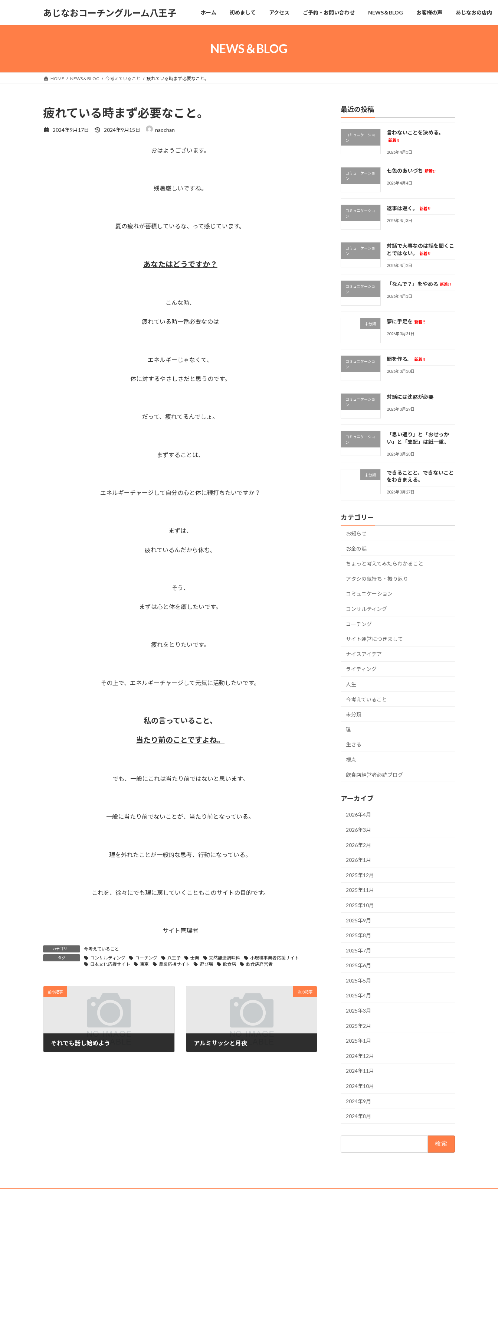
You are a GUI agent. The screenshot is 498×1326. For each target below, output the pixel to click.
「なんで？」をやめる (419, 284)
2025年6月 (358, 965)
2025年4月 (358, 996)
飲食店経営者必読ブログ (374, 775)
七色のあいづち (411, 170)
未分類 (353, 714)
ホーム (195, 1225)
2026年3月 (358, 830)
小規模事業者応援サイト (274, 958)
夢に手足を (406, 321)
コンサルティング (107, 958)
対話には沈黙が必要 (410, 397)
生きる (353, 745)
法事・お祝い (202, 1315)
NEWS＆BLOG (203, 1276)
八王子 (174, 958)
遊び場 (206, 964)
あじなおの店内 (204, 1302)
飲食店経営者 (259, 964)
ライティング (361, 669)
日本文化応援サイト (110, 964)
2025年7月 (358, 950)
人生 (351, 684)
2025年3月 (358, 1010)
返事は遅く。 (408, 208)
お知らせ (356, 533)
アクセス (197, 1250)
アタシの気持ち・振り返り (377, 579)
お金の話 (356, 548)
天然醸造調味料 (224, 958)
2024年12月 (360, 1056)
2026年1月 (358, 860)
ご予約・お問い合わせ (211, 1263)
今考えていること (101, 949)
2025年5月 (358, 980)
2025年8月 (358, 935)
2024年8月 (358, 1116)
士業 (194, 958)
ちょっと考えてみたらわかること (384, 563)
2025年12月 (360, 875)
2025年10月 (360, 905)
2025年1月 (358, 1040)
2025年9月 (358, 920)
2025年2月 (358, 1026)
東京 (144, 964)
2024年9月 (358, 1101)
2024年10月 (360, 1086)
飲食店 (229, 964)
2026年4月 (358, 815)
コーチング (146, 958)
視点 (351, 759)
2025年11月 (360, 890)
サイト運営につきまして (374, 639)
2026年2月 (358, 845)
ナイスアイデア (364, 654)
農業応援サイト (174, 964)
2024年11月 (360, 1071)
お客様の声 (200, 1289)
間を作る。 (406, 359)
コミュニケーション (369, 594)
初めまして (200, 1237)
